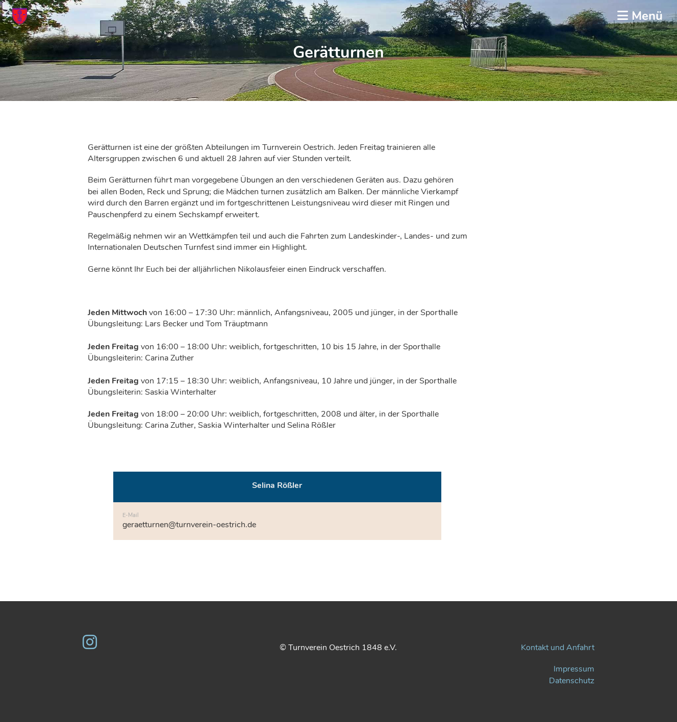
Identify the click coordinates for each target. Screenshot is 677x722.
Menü (640, 16)
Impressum (574, 669)
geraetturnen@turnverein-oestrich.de (189, 524)
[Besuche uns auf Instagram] (90, 643)
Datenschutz (571, 680)
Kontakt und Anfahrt (557, 647)
